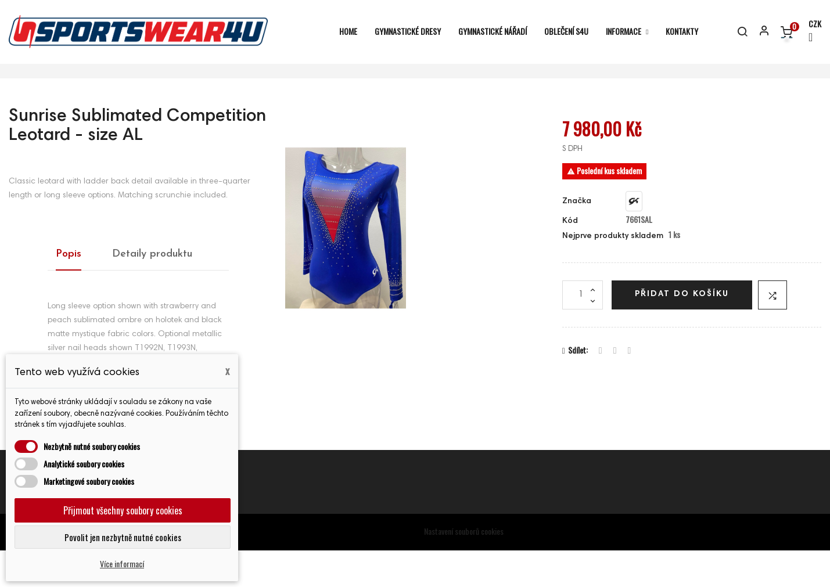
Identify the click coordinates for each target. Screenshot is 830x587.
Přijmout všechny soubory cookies (122, 510)
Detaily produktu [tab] (152, 290)
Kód (570, 258)
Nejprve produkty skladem (612, 273)
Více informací (122, 563)
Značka (576, 239)
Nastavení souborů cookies (464, 568)
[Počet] (582, 331)
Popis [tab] (68, 290)
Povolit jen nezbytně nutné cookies (122, 537)
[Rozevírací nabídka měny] (809, 32)
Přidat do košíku (682, 331)
